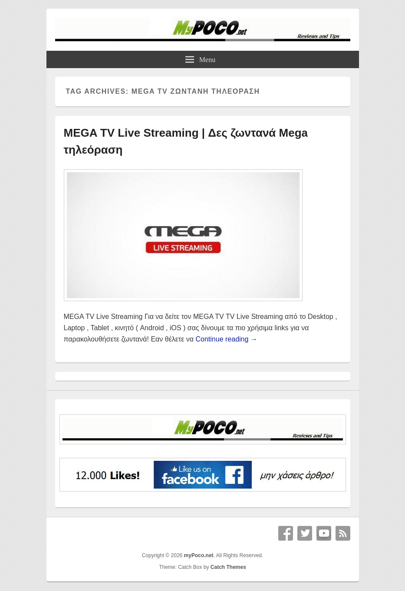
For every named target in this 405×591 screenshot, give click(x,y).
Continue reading (226, 339)
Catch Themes (228, 567)
